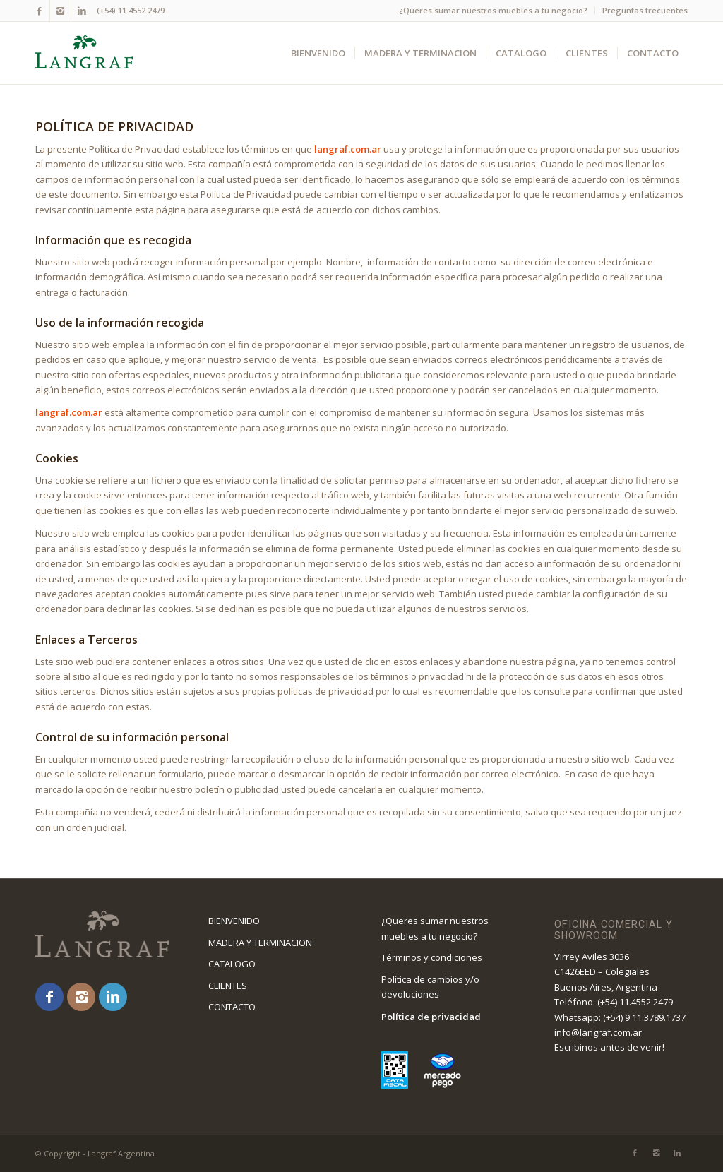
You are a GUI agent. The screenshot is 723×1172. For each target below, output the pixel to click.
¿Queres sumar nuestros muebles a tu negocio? (493, 10)
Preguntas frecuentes (645, 10)
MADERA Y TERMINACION (260, 942)
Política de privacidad (431, 1016)
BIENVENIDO (234, 920)
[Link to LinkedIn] (81, 10)
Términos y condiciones (431, 957)
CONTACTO (232, 1006)
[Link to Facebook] (39, 10)
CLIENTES (227, 985)
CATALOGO (232, 963)
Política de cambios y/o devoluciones (430, 986)
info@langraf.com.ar (598, 1032)
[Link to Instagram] (60, 10)
